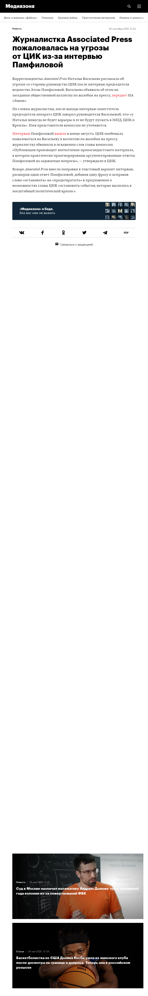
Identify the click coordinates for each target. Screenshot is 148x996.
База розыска (13, 947)
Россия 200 (11, 936)
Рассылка (10, 903)
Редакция (10, 880)
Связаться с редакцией (74, 244)
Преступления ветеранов (98, 17)
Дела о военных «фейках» (20, 17)
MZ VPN (9, 925)
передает (119, 95)
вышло (60, 133)
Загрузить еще (77, 716)
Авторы (8, 869)
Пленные (47, 17)
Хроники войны (67, 17)
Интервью (21, 133)
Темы (7, 858)
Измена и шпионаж (131, 17)
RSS (8, 892)
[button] (139, 6)
